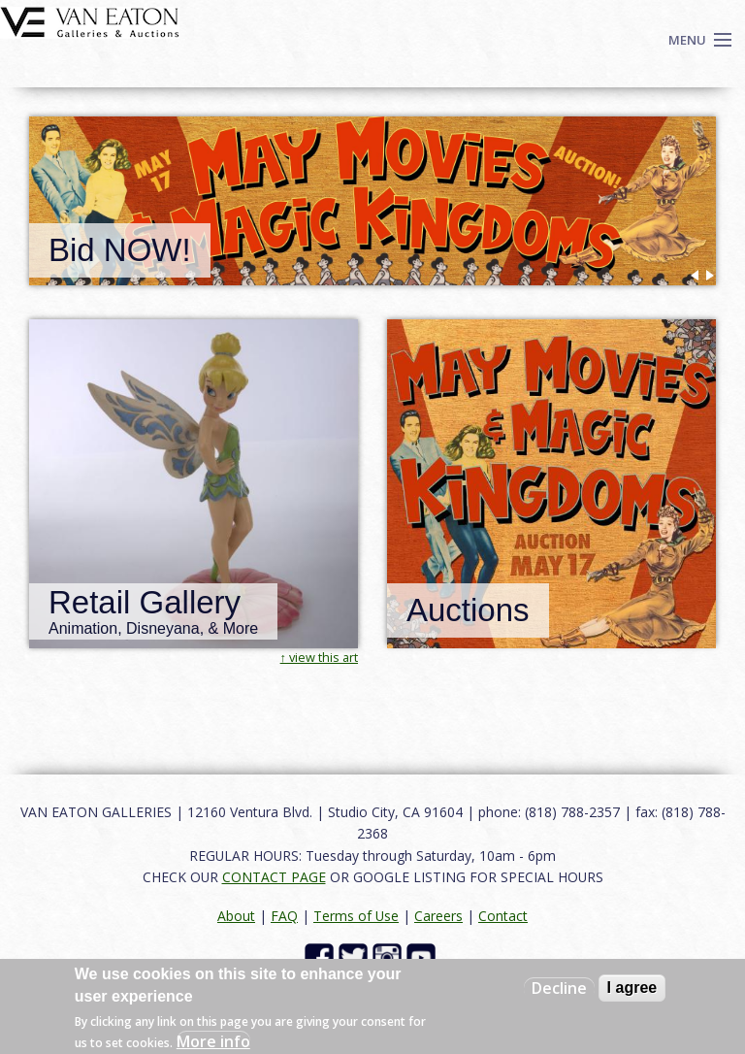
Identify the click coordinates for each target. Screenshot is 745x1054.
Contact (503, 915)
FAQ (284, 915)
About (236, 915)
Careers (438, 915)
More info (213, 1041)
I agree (632, 987)
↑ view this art (319, 657)
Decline (559, 988)
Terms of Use (356, 915)
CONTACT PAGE (274, 877)
